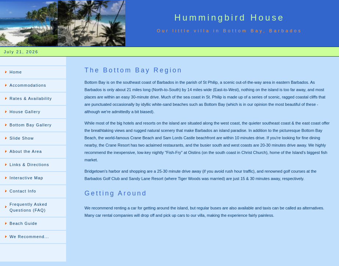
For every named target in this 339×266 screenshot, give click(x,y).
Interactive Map (26, 178)
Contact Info (23, 191)
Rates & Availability (31, 98)
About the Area (26, 151)
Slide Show (22, 138)
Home (16, 72)
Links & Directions (29, 164)
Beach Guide (23, 223)
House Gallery (25, 111)
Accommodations (28, 85)
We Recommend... (29, 236)
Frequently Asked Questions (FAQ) (28, 207)
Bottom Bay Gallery (31, 125)
